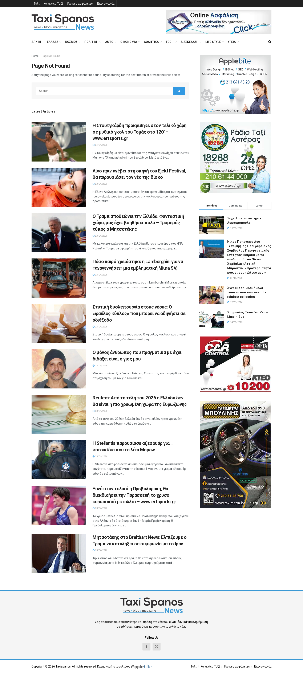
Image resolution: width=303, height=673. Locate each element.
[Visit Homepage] (63, 22)
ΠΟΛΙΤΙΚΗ (91, 42)
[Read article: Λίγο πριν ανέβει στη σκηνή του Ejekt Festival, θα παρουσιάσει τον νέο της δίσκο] (59, 187)
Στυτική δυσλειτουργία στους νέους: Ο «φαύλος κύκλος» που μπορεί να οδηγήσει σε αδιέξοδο (139, 313)
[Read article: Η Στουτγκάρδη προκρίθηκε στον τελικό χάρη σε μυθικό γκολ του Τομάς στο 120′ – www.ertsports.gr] (59, 142)
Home (35, 55)
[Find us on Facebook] (146, 646)
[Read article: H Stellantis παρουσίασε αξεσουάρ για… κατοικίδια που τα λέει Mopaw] (59, 459)
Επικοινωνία (105, 3)
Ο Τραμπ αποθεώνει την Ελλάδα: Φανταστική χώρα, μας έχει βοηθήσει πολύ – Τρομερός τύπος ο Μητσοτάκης (138, 223)
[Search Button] (269, 42)
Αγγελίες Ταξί (53, 3)
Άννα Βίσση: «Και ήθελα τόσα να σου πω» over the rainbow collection (246, 292)
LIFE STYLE (213, 42)
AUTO (109, 42)
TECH (170, 42)
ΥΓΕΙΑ (232, 42)
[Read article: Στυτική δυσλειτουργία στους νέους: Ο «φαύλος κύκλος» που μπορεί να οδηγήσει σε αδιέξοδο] (59, 323)
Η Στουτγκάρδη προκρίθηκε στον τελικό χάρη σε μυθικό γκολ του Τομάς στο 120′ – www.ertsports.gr (139, 132)
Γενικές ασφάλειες (80, 3)
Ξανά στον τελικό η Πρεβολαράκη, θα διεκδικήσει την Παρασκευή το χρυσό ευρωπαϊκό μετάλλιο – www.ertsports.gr (134, 495)
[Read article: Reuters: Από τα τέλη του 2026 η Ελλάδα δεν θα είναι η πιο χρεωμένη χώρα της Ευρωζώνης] (59, 414)
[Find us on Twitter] (157, 646)
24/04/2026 (100, 145)
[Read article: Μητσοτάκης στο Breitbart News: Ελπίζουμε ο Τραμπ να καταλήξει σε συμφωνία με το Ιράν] (59, 553)
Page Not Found (51, 55)
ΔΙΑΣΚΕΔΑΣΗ (189, 42)
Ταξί (37, 3)
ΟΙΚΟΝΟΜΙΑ (128, 42)
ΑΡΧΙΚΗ (37, 42)
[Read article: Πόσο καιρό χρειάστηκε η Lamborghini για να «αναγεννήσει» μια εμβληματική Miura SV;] (59, 278)
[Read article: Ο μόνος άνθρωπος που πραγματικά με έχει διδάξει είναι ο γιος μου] (59, 368)
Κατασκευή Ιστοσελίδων (113, 666)
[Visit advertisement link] (218, 22)
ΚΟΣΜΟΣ (71, 42)
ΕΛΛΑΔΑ (52, 42)
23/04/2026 (100, 184)
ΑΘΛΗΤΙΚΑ (151, 42)
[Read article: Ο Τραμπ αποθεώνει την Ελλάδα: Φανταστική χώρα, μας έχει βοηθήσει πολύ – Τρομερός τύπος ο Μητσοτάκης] (59, 232)
